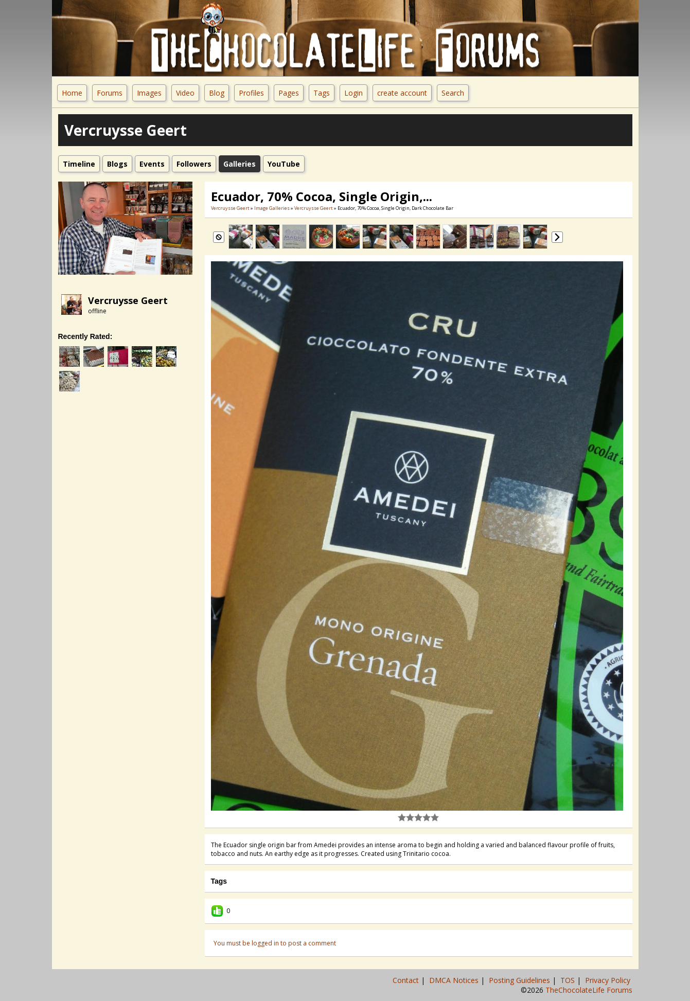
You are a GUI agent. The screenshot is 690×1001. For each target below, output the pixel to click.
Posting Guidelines (520, 980)
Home (72, 93)
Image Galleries (272, 208)
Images (149, 93)
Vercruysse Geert (128, 300)
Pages (288, 93)
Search (452, 93)
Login (353, 93)
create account (402, 93)
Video (185, 93)
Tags (321, 93)
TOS (568, 980)
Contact (407, 980)
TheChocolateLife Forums (588, 990)
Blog (216, 93)
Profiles (251, 93)
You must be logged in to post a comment (275, 943)
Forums (109, 93)
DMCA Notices (455, 980)
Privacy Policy (608, 980)
